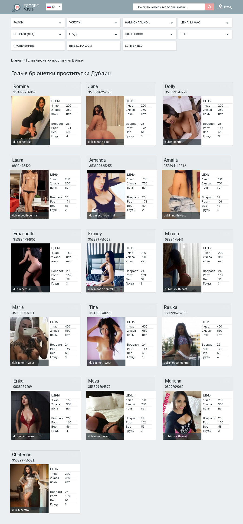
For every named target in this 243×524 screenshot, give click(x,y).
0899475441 (174, 239)
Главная (17, 60)
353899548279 (176, 92)
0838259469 (22, 387)
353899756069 (24, 92)
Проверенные (23, 45)
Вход (225, 6)
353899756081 (23, 313)
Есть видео (134, 45)
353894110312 (175, 166)
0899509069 (174, 387)
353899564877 (99, 387)
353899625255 (99, 92)
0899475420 (21, 166)
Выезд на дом (80, 45)
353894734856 (24, 239)
